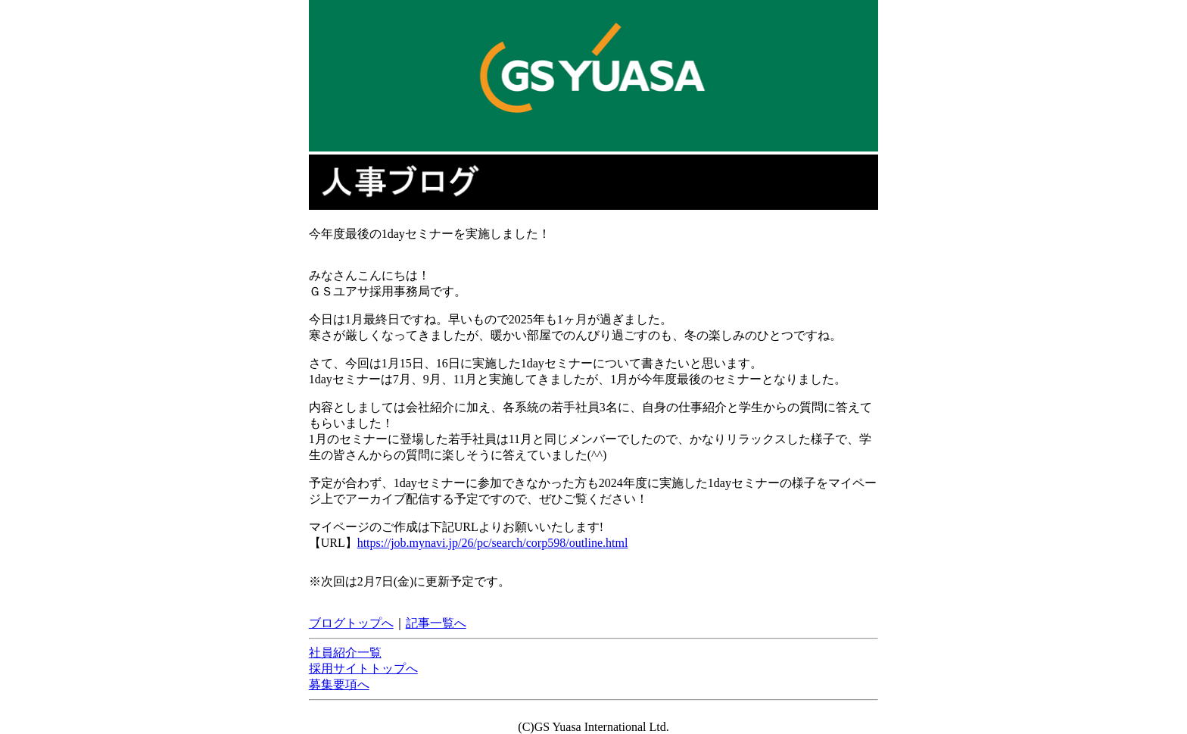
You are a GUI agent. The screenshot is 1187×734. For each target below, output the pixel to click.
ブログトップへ (351, 623)
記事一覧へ (436, 623)
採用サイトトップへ (363, 668)
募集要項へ (339, 684)
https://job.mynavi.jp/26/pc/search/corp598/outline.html (492, 542)
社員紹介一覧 (345, 652)
